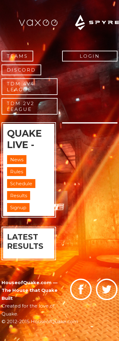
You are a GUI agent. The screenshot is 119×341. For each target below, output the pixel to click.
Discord (21, 70)
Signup (18, 207)
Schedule (21, 183)
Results (18, 195)
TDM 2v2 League (20, 106)
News (16, 160)
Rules (16, 171)
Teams (17, 56)
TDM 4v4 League (20, 86)
